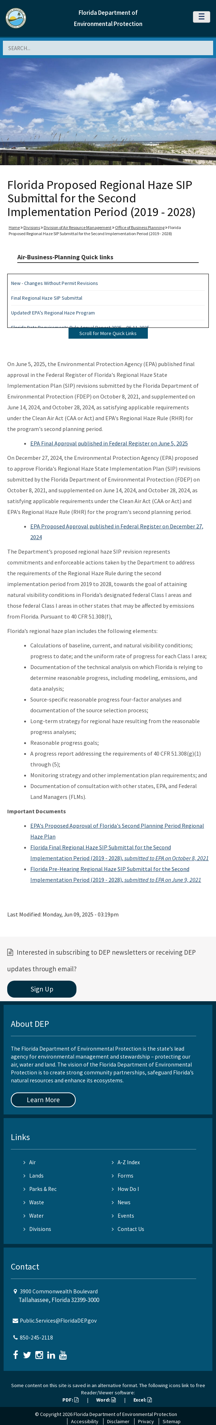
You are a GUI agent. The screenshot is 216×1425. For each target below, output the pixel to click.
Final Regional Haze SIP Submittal (46, 298)
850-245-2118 (36, 1337)
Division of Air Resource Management (77, 227)
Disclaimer (118, 1421)
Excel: (142, 1400)
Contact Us (128, 1229)
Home (14, 227)
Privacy (146, 1421)
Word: (106, 1400)
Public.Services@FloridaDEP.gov (58, 1320)
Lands (33, 1175)
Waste (33, 1202)
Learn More (43, 1099)
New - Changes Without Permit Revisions (54, 283)
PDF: (70, 1400)
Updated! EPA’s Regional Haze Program (53, 312)
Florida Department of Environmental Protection (125, 1414)
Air (29, 1162)
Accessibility (84, 1421)
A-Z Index (126, 1162)
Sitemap (172, 1421)
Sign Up (42, 989)
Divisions (31, 227)
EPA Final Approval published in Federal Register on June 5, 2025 (109, 443)
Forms (122, 1175)
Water (33, 1215)
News (121, 1202)
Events (123, 1215)
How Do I (125, 1189)
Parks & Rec (40, 1189)
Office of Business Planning (139, 227)
